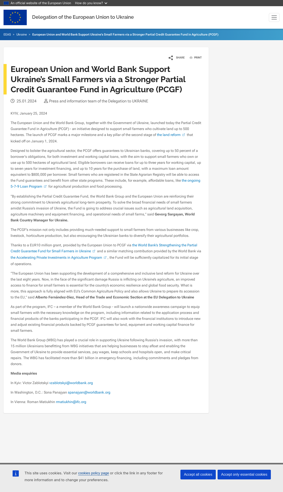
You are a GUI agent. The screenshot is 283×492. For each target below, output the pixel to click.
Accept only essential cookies (244, 474)
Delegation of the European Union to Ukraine (83, 17)
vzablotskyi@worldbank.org (71, 383)
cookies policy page (93, 473)
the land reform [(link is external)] (171, 135)
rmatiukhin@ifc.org (71, 402)
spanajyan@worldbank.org (89, 392)
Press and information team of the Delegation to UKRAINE (98, 101)
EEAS (7, 34)
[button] (176, 57)
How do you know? (91, 3)
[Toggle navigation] (274, 17)
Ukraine (21, 34)
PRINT (194, 57)
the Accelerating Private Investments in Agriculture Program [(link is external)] (59, 257)
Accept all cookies (198, 474)
